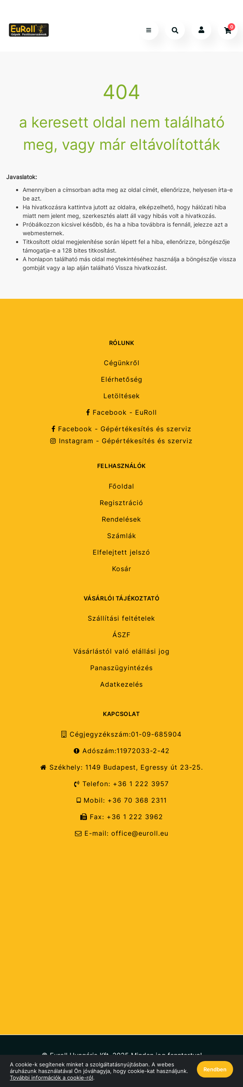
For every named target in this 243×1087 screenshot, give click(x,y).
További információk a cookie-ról (51, 1077)
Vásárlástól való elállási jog (121, 651)
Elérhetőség (122, 379)
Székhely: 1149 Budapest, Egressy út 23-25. (121, 767)
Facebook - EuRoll (121, 412)
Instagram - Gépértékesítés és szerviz (121, 441)
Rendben (215, 1069)
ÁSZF (121, 635)
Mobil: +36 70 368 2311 (122, 800)
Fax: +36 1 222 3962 (121, 817)
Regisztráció (121, 503)
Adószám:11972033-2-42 (122, 751)
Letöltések (121, 396)
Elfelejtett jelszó (121, 552)
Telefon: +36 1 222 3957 (121, 784)
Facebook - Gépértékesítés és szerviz (121, 429)
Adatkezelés (121, 684)
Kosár (121, 569)
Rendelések (121, 519)
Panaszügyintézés (121, 668)
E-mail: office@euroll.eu (121, 833)
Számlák (121, 536)
